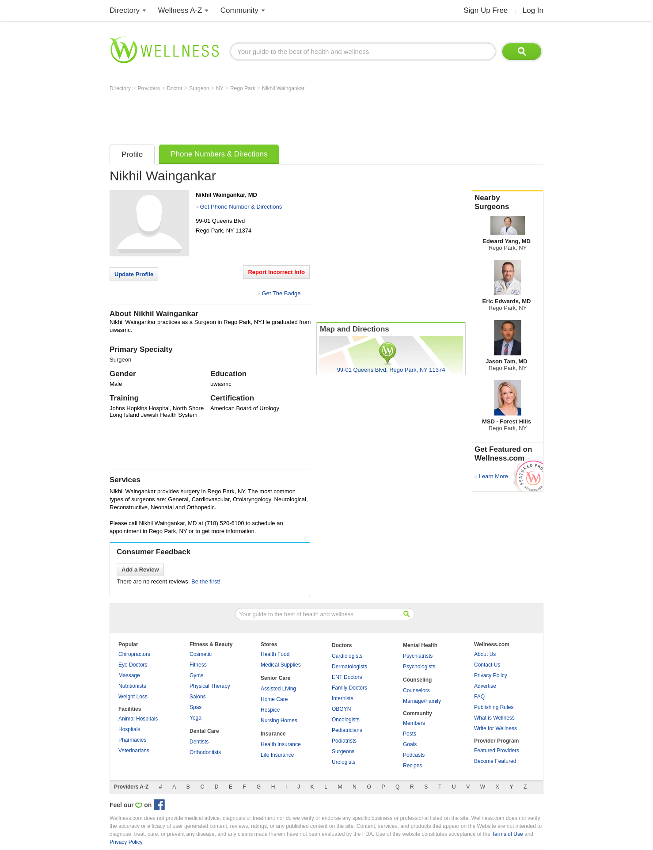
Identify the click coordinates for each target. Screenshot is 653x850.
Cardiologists (347, 656)
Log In (533, 10)
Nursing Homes (279, 720)
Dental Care (204, 731)
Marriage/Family (422, 701)
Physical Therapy (210, 686)
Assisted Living (278, 689)
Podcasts (414, 755)
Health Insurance (281, 744)
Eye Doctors (132, 665)
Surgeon (200, 88)
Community (239, 10)
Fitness (198, 665)
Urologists (343, 762)
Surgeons (343, 751)
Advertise (485, 686)
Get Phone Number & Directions (241, 206)
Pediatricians (347, 730)
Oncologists (346, 720)
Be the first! (205, 581)
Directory (125, 10)
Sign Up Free (485, 10)
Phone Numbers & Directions (219, 154)
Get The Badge (281, 293)
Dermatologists (349, 666)
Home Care (274, 699)
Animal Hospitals (138, 719)
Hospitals (129, 729)
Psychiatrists (418, 656)
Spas (195, 707)
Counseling (417, 680)
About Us (485, 654)
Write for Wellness (495, 728)
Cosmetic (201, 654)
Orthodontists (205, 752)
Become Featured (495, 761)
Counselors (416, 690)
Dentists (199, 742)
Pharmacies (132, 740)
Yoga (195, 718)
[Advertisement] (270, 116)
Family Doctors (349, 688)
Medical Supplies (281, 665)
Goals (410, 744)
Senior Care (275, 678)
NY (220, 88)
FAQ (479, 697)
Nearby (508, 202)
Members (414, 723)
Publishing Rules (493, 707)
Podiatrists (344, 741)
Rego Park (243, 88)
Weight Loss (133, 697)
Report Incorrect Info (276, 272)
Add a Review (140, 569)
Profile (132, 154)
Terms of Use (507, 834)
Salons (198, 697)
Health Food (275, 654)
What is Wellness (494, 718)
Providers (149, 88)
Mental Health (420, 645)
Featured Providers (496, 750)
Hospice (270, 710)
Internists (342, 698)
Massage (129, 675)
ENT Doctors (347, 677)
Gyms (196, 675)
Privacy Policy (490, 675)
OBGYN (341, 709)
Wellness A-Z (180, 10)
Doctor (175, 88)
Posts (409, 734)
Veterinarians (133, 750)
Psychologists (419, 666)
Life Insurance (277, 755)
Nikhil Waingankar (283, 88)
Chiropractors (134, 654)
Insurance (273, 734)
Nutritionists (132, 686)
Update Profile (133, 274)
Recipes (412, 765)
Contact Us (487, 665)
